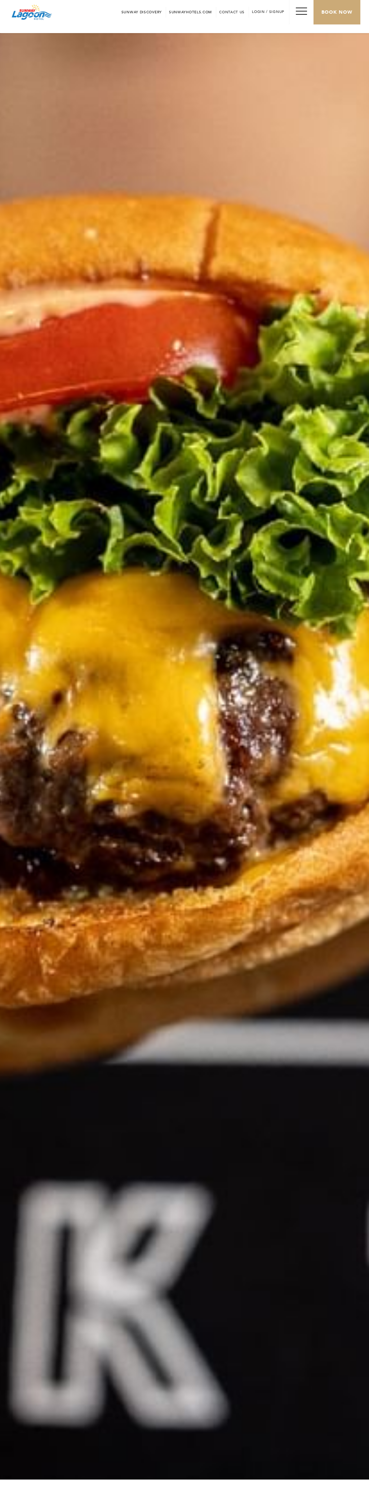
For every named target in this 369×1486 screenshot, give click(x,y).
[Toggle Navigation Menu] (301, 12)
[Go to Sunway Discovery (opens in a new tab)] (141, 12)
